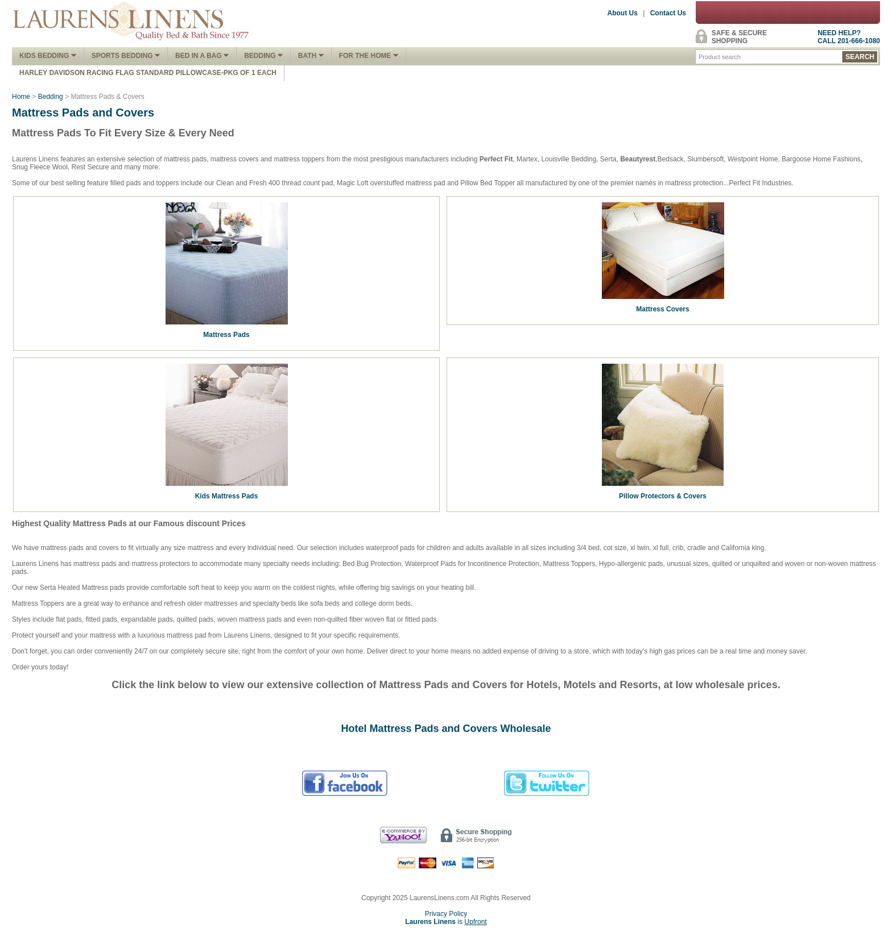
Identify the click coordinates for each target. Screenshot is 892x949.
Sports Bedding (126, 56)
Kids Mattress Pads (226, 496)
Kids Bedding (47, 56)
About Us (623, 13)
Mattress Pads (226, 335)
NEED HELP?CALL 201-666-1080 (848, 37)
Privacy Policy (446, 914)
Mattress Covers (662, 309)
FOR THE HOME (368, 56)
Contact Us (668, 13)
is (445, 922)
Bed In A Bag (202, 56)
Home (21, 97)
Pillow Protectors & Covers (663, 496)
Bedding (263, 56)
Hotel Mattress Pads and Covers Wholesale (446, 728)
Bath (311, 56)
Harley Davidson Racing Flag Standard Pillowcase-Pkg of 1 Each (147, 73)
